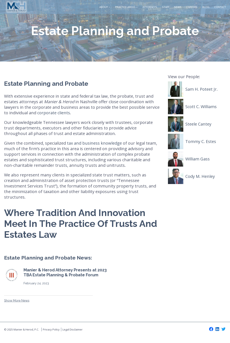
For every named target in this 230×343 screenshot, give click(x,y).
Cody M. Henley (200, 176)
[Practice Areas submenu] (137, 7)
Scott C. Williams (201, 106)
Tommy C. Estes (200, 141)
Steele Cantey (198, 124)
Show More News (16, 300)
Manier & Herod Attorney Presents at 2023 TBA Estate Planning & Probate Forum (65, 272)
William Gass (197, 159)
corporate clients (53, 112)
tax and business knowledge (94, 143)
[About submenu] (109, 7)
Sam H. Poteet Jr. (201, 89)
